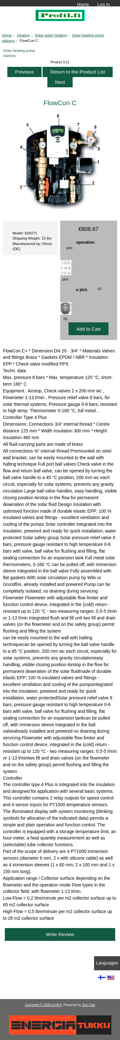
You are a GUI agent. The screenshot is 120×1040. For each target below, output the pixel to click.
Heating (23, 35)
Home (83, 4)
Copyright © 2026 (38, 1005)
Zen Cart (88, 1005)
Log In (103, 4)
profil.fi (57, 1005)
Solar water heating (51, 35)
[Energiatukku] (60, 1033)
